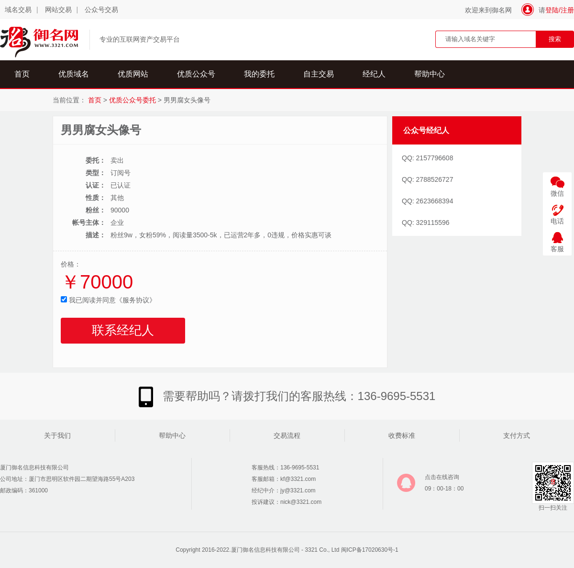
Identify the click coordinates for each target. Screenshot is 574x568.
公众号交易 (101, 9)
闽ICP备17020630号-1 (369, 549)
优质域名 (73, 74)
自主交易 (318, 74)
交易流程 (287, 435)
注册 (567, 10)
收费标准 (401, 435)
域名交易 (18, 9)
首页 (22, 74)
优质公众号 (196, 74)
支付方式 (516, 435)
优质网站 (133, 74)
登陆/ (553, 10)
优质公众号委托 (132, 100)
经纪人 (374, 74)
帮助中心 (429, 74)
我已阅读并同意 (108, 300)
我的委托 (259, 74)
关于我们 (57, 435)
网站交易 (58, 9)
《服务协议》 (136, 300)
